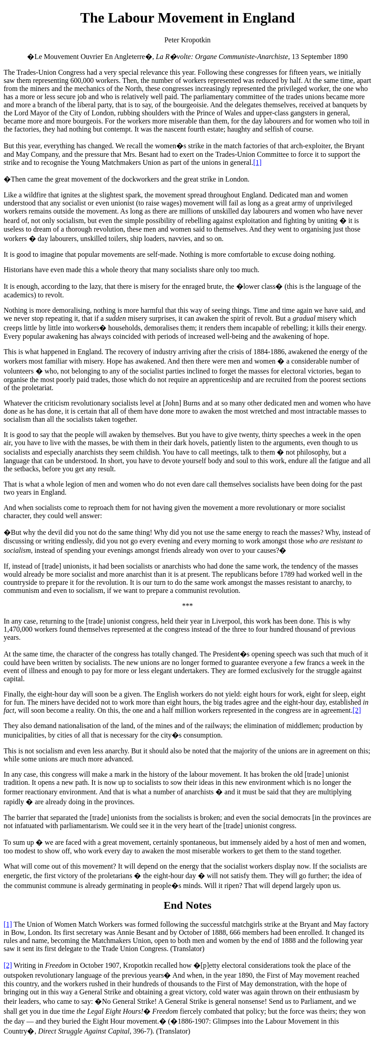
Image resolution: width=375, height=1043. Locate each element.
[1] (257, 162)
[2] (356, 710)
